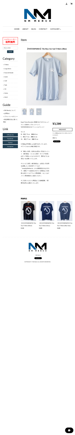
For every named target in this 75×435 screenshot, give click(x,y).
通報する (55, 137)
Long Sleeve (7, 68)
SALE (6, 97)
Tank (5, 85)
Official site (10, 135)
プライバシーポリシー (11, 116)
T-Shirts (6, 64)
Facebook (10, 138)
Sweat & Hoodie (8, 72)
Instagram (10, 146)
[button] (55, 29)
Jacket (6, 77)
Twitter (10, 142)
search (10, 51)
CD (5, 89)
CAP (5, 81)
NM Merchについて (10, 110)
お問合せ (7, 113)
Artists (6, 93)
